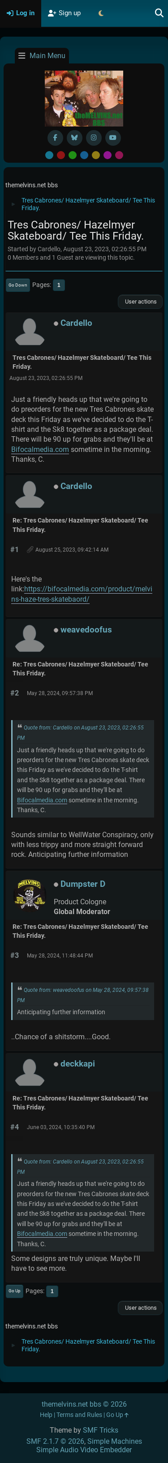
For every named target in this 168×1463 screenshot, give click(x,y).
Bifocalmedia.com (40, 449)
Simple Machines (114, 1441)
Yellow (96, 155)
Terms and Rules (79, 1415)
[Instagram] (94, 138)
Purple (107, 155)
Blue (84, 155)
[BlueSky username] (74, 138)
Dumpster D (82, 884)
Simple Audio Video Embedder (84, 1450)
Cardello (76, 323)
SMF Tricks (100, 1430)
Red (61, 155)
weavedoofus (86, 629)
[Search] (159, 13)
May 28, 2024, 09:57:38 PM (60, 693)
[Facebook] (55, 138)
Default (49, 155)
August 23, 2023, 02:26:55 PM (45, 378)
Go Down (18, 285)
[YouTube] (113, 138)
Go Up (15, 1291)
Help (46, 1415)
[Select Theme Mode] (100, 13)
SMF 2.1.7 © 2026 (55, 1441)
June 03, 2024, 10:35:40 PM (61, 1127)
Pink (119, 155)
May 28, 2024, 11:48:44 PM (60, 956)
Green (73, 155)
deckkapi (77, 1063)
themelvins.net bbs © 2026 (84, 1404)
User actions (140, 301)
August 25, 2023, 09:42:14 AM (71, 550)
